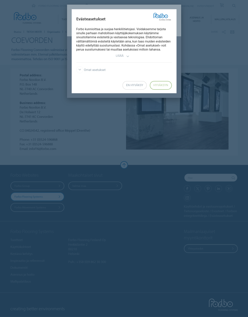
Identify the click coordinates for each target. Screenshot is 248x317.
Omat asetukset (91, 70)
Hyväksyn (160, 85)
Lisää (122, 56)
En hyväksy (134, 85)
